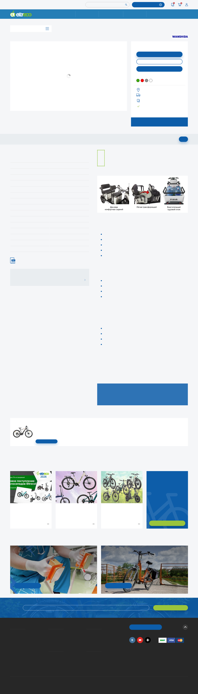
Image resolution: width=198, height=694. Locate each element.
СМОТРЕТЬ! (118, 585)
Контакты (86, 654)
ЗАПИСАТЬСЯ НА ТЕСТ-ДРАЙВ (159, 122)
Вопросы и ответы (87, 632)
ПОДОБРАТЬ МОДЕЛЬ (146, 5)
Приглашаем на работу (11, 654)
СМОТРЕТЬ (46, 441)
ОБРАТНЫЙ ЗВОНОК (146, 627)
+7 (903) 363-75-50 (160, 669)
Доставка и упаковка (111, 14)
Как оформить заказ (87, 636)
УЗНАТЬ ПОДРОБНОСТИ (27, 585)
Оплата (134, 14)
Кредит (48, 640)
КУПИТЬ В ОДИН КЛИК (159, 62)
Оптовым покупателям (11, 658)
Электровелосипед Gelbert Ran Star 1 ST (36, 422)
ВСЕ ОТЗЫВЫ (84, 280)
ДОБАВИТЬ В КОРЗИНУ (159, 54)
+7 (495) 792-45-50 (186, 16)
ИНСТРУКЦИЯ (14, 260)
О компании (10, 632)
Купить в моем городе (159, 69)
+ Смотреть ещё (10, 534)
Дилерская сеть (87, 658)
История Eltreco (11, 636)
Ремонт (87, 14)
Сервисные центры (87, 662)
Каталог (31, 28)
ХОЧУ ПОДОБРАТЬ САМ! (167, 523)
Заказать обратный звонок (149, 512)
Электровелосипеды (11, 640)
